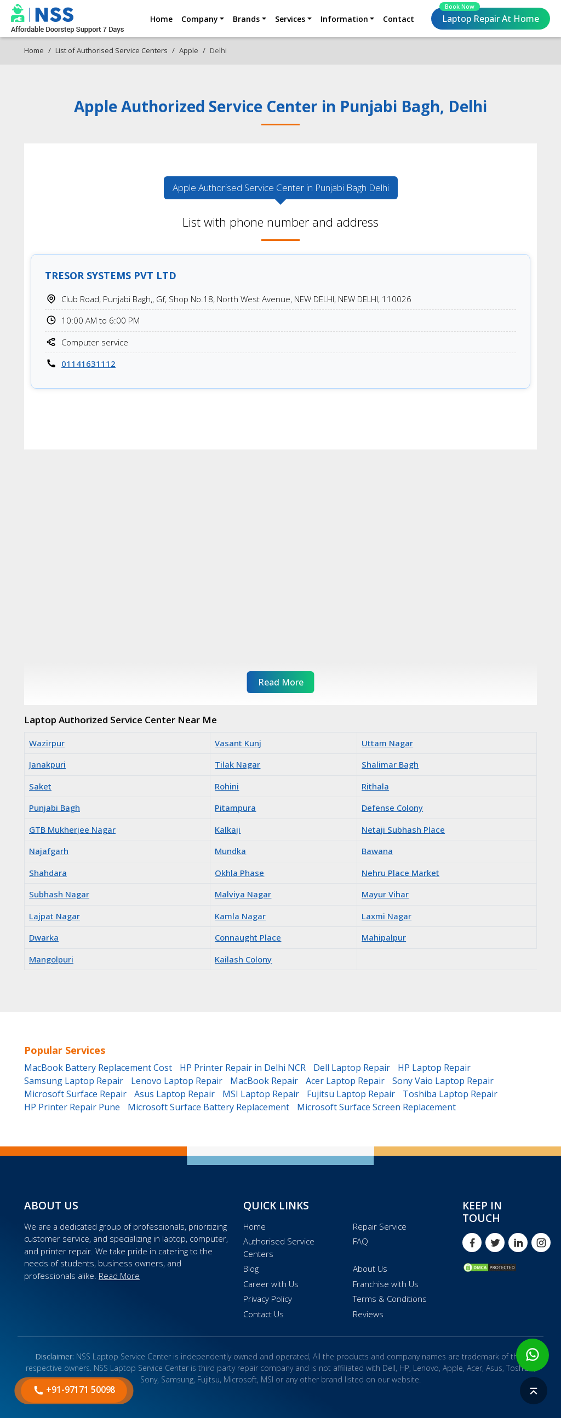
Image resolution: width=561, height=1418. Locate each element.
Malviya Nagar (243, 894)
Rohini (227, 786)
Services (290, 19)
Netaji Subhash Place (403, 829)
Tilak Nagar (237, 764)
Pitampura (235, 807)
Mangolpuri (51, 959)
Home (161, 19)
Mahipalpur (384, 937)
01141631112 (88, 363)
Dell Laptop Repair (351, 1068)
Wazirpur (47, 742)
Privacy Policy (267, 1298)
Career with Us (271, 1283)
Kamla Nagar (240, 915)
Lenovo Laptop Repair (176, 1081)
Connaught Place (248, 937)
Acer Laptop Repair (345, 1081)
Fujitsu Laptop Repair (351, 1094)
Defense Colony (392, 807)
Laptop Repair (489, 16)
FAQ (360, 1241)
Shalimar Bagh (390, 764)
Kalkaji (228, 829)
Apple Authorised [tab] (281, 188)
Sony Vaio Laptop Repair (443, 1081)
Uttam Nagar (387, 742)
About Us (370, 1268)
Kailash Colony (243, 959)
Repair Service (380, 1226)
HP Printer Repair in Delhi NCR (243, 1068)
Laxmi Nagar (386, 915)
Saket (40, 786)
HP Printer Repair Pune (72, 1107)
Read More (119, 1275)
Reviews (368, 1314)
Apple (188, 50)
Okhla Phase (239, 872)
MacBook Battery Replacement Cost (98, 1068)
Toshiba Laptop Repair (450, 1094)
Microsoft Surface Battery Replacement (208, 1107)
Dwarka (44, 937)
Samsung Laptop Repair (73, 1081)
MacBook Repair (264, 1081)
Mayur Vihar (385, 894)
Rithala (375, 786)
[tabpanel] (280, 310)
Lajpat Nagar (54, 915)
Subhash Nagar (59, 894)
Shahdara (48, 872)
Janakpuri (47, 764)
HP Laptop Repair (434, 1068)
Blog (251, 1268)
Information (344, 19)
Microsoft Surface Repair (75, 1094)
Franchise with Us (386, 1283)
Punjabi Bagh (54, 807)
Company (199, 19)
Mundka (230, 850)
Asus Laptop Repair (174, 1094)
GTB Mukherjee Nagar (72, 829)
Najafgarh (48, 850)
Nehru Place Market (400, 872)
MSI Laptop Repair (260, 1094)
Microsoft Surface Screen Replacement (376, 1107)
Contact (398, 19)
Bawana (377, 850)
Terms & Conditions (390, 1298)
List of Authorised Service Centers (111, 50)
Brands (246, 19)
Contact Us (263, 1314)
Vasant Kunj (238, 742)
